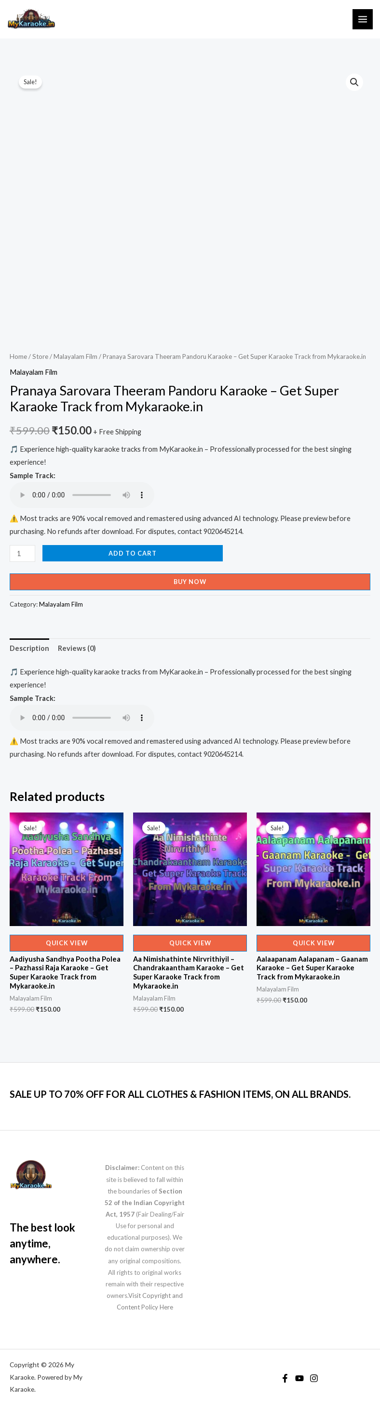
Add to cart (133, 553)
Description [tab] (29, 648)
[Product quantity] (22, 553)
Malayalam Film (75, 356)
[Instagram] (314, 1378)
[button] (354, 82)
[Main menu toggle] (363, 19)
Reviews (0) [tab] (77, 648)
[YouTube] (299, 1378)
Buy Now (190, 581)
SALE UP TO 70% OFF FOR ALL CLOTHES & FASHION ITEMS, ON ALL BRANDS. (180, 1094)
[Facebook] (285, 1378)
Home (18, 356)
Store (40, 356)
